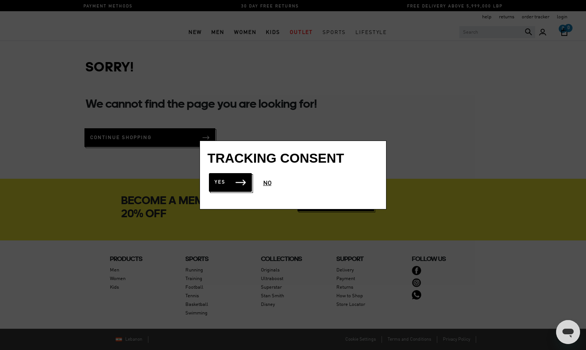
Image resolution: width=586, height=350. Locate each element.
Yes (230, 182)
